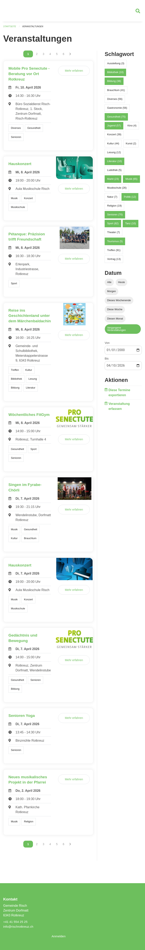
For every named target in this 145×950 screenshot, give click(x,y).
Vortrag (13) (114, 260)
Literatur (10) (114, 162)
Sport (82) (113, 225)
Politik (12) (130, 198)
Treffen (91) (113, 251)
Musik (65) (132, 180)
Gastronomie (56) (117, 109)
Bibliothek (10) (115, 73)
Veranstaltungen (34, 28)
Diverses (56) (115, 100)
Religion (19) (114, 207)
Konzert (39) (114, 136)
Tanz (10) (130, 225)
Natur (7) (112, 198)
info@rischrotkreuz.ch (18, 926)
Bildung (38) (114, 82)
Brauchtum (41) (116, 91)
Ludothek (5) (114, 171)
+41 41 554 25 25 (15, 921)
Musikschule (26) (117, 189)
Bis (106, 360)
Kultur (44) (113, 145)
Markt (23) (113, 180)
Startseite (10, 28)
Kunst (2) (131, 145)
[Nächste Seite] (70, 56)
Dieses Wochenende (119, 302)
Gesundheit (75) (116, 118)
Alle (109, 283)
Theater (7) (113, 234)
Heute (121, 283)
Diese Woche (115, 311)
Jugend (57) (114, 127)
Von (107, 344)
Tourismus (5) (115, 242)
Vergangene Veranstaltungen (116, 331)
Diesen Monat (115, 320)
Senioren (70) (115, 216)
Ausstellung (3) (115, 65)
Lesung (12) (114, 154)
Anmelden (59, 936)
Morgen (111, 293)
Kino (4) (132, 127)
